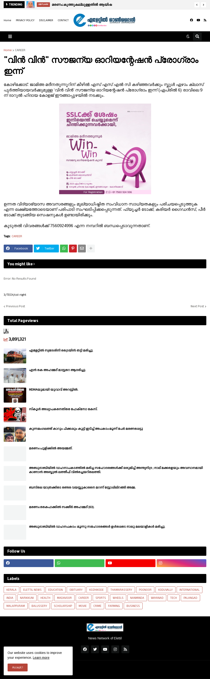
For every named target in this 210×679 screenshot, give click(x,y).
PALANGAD (190, 598)
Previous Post (15, 306)
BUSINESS (133, 606)
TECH (173, 598)
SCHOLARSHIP (63, 606)
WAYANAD (157, 598)
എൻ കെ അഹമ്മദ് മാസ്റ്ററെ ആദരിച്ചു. (57, 370)
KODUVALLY (165, 590)
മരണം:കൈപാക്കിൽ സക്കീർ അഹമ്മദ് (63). (61, 507)
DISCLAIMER (46, 20)
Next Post (197, 306)
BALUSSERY (39, 606)
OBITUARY (76, 590)
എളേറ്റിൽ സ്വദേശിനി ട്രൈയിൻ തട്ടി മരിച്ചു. (61, 350)
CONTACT (63, 20)
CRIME (97, 606)
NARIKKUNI (27, 598)
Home (7, 20)
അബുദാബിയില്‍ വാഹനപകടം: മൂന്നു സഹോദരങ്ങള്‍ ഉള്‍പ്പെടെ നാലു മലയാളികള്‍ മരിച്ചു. (97, 527)
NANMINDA (137, 598)
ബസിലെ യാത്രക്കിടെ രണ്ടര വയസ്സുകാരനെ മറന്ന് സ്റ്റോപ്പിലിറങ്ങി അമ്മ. (82, 488)
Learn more (41, 657)
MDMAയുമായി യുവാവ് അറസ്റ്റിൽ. (53, 390)
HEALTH (45, 598)
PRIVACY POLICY (25, 20)
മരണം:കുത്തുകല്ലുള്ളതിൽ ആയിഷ (82, 4)
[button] (197, 5)
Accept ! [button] (17, 667)
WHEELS (118, 598)
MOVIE (83, 606)
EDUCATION (55, 590)
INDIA (9, 598)
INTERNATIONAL (189, 590)
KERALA (11, 590)
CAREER (20, 50)
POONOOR (145, 590)
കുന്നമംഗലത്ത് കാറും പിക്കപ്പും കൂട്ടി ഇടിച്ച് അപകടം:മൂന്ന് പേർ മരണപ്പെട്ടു (86, 429)
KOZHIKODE (96, 590)
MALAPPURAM (15, 606)
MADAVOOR (64, 598)
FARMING (114, 606)
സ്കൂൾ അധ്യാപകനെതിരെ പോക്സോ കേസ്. (63, 409)
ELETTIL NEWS (32, 590)
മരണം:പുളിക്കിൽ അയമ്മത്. (50, 448)
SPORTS (100, 598)
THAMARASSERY (121, 590)
